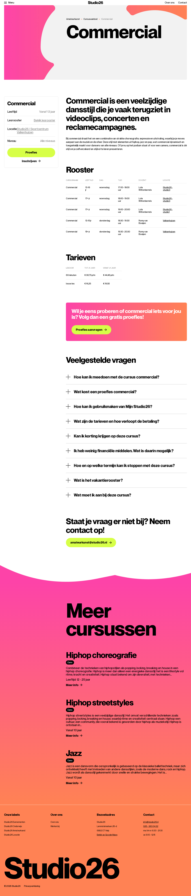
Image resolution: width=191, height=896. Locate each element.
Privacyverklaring (32, 886)
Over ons (169, 2)
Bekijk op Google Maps (107, 835)
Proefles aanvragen (89, 329)
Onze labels (12, 814)
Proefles (31, 152)
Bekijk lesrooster (44, 120)
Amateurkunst (73, 19)
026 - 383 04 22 (150, 826)
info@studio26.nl (151, 822)
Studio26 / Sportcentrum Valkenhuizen (33, 130)
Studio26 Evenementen (14, 822)
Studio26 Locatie (12, 835)
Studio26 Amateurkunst (14, 830)
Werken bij (55, 826)
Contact (182, 2)
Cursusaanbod (90, 19)
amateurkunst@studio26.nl (88, 542)
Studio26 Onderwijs (13, 826)
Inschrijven (29, 161)
